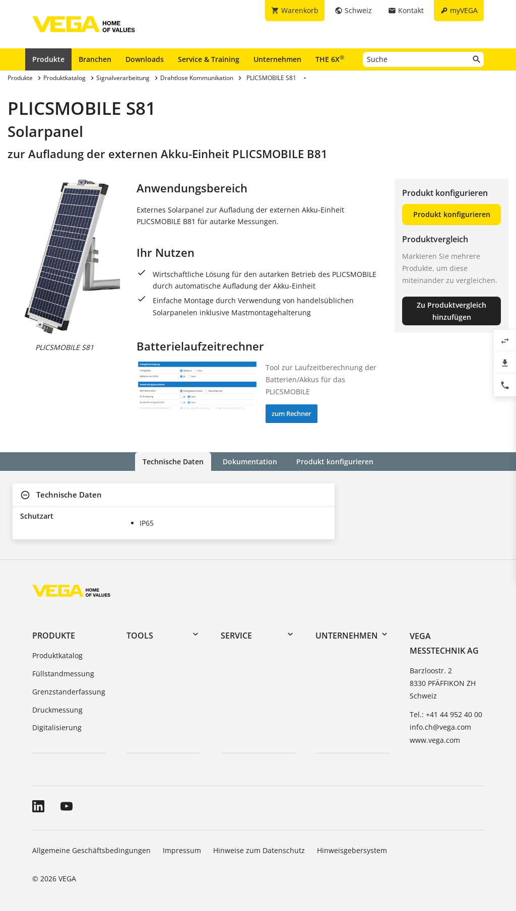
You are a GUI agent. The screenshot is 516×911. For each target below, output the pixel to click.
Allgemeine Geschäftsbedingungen (91, 850)
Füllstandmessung (63, 673)
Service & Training (208, 59)
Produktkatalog (57, 655)
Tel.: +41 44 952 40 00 (446, 714)
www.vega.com (435, 740)
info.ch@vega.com (440, 727)
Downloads (144, 59)
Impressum (182, 850)
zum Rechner (291, 413)
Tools (139, 635)
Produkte (48, 59)
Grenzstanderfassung (68, 691)
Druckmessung (57, 710)
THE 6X (329, 59)
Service (236, 635)
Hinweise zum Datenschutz (259, 850)
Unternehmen (277, 59)
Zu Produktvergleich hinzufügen (451, 311)
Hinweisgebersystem (352, 850)
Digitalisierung (57, 727)
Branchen (95, 59)
